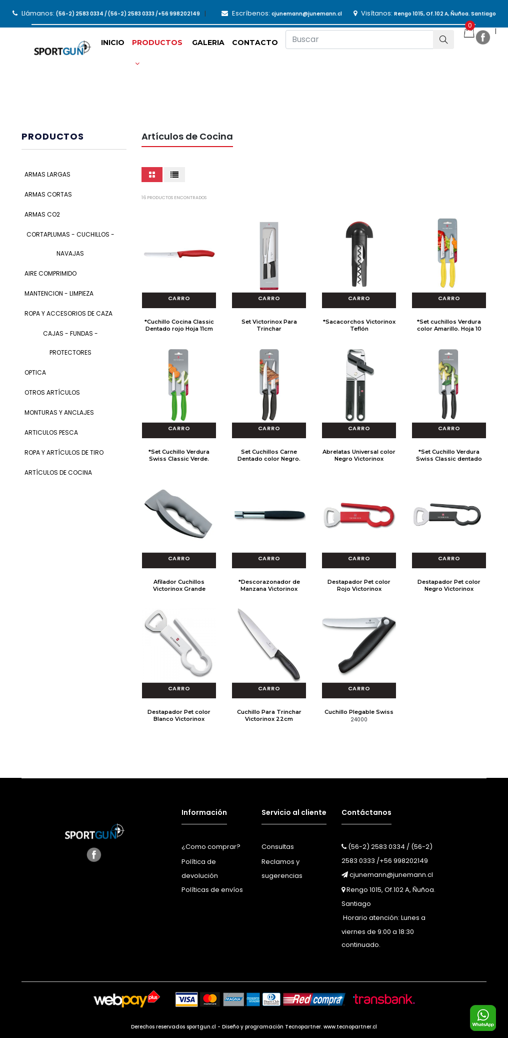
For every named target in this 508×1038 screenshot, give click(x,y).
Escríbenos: (282, 13)
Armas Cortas (48, 194)
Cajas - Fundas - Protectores (70, 343)
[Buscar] (360, 39)
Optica (35, 372)
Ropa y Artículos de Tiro (64, 452)
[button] (158, 46)
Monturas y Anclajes (59, 412)
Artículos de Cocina (58, 472)
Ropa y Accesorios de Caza (68, 313)
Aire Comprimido (50, 273)
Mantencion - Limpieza (59, 293)
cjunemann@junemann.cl (387, 874)
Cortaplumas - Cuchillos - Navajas (70, 244)
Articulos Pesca (51, 432)
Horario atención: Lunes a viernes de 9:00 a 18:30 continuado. (384, 931)
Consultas (278, 846)
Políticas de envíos (212, 889)
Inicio (112, 42)
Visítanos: (425, 13)
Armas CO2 (42, 214)
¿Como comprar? (211, 846)
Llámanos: (106, 13)
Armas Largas (47, 174)
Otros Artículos (52, 392)
